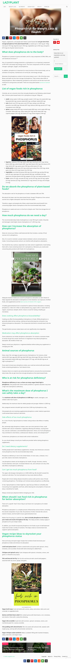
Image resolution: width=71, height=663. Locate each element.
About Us (50, 656)
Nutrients (22, 6)
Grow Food (31, 6)
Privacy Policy (57, 656)
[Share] (24, 37)
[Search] (66, 76)
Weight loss (12, 6)
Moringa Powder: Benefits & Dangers (38, 648)
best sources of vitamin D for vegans (30, 302)
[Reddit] (17, 37)
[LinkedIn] (14, 37)
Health (39, 6)
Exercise (46, 6)
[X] (7, 37)
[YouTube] (58, 42)
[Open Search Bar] (67, 6)
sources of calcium (45, 82)
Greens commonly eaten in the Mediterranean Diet (14, 648)
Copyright (44, 656)
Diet (5, 6)
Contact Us (64, 656)
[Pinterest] (10, 37)
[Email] (21, 37)
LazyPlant (11, 2)
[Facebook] (3, 37)
